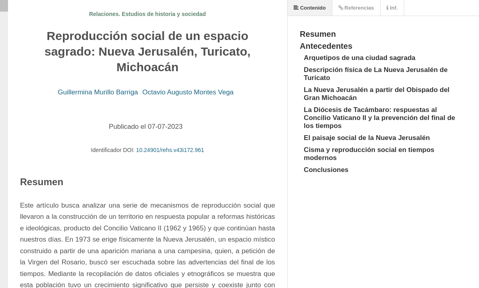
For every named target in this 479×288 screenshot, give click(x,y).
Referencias (356, 8)
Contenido (310, 8)
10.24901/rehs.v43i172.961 (170, 150)
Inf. (392, 8)
